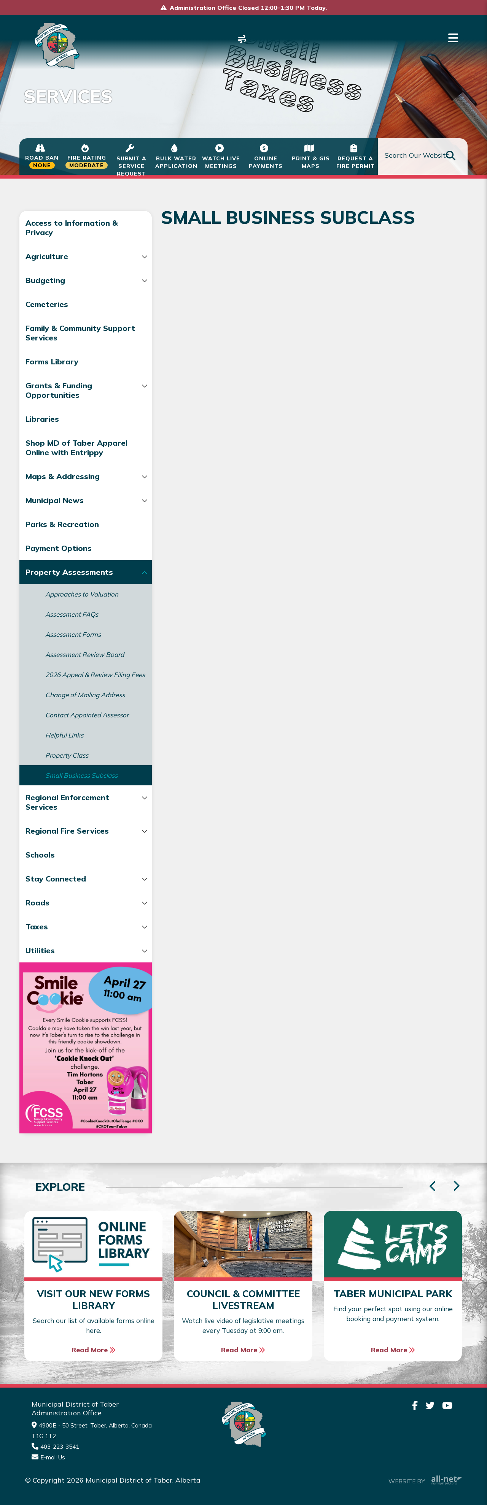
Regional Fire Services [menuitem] (67, 856)
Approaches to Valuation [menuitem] (81, 604)
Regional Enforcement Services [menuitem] (67, 827)
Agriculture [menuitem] (46, 256)
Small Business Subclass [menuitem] (81, 801)
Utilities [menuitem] (40, 976)
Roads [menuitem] (37, 928)
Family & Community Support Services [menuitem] (63, 332)
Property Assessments (133, 188)
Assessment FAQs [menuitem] (71, 624)
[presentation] (456, 1186)
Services (62, 188)
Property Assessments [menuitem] (69, 581)
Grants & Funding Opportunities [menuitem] (58, 390)
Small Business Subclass (236, 188)
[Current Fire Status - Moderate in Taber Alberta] (86, 156)
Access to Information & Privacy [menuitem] (71, 227)
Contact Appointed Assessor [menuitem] (73, 736)
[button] (125, 257)
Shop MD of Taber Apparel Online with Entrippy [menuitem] (63, 452)
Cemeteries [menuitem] (46, 304)
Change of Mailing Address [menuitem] (85, 712)
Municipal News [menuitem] (54, 509)
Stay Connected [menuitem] (55, 904)
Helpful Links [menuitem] (64, 760)
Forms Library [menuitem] (51, 361)
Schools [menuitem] (40, 880)
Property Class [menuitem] (66, 781)
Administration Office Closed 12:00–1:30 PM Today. (248, 7)
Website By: (425, 1479)
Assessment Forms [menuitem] (73, 644)
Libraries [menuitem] (42, 419)
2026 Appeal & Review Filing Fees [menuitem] (78, 688)
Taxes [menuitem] (36, 952)
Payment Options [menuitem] (58, 557)
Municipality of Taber (56, 46)
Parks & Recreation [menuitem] (62, 533)
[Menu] (453, 38)
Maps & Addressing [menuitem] (62, 486)
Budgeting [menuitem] (45, 280)
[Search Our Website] (423, 156)
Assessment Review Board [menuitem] (84, 664)
